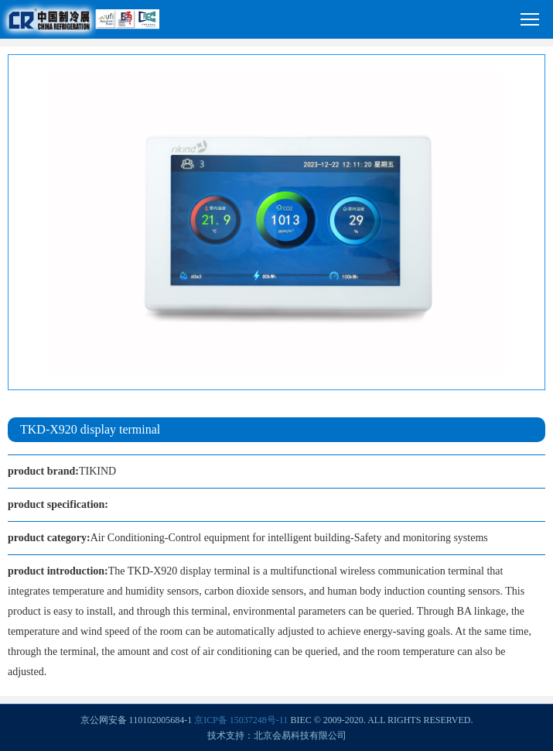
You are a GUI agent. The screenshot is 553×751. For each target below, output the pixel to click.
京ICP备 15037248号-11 (241, 720)
